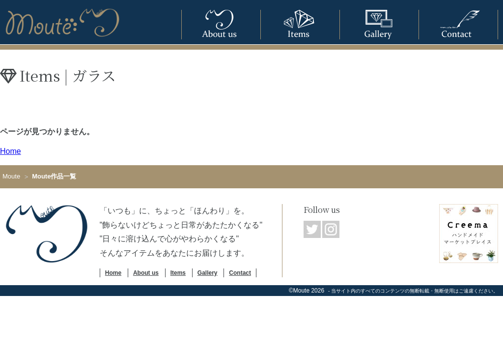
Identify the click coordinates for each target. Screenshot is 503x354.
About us (146, 272)
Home (10, 151)
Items (178, 272)
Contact (240, 272)
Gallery (207, 272)
